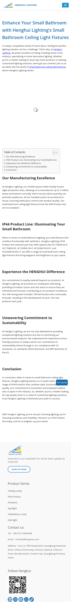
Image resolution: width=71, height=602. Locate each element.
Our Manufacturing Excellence (20, 156)
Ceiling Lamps (15, 490)
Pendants (12, 502)
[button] (53, 152)
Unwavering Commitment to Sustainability (26, 166)
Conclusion (11, 169)
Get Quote (62, 382)
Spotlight (12, 508)
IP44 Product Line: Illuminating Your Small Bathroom (31, 160)
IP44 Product (14, 496)
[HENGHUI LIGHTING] (8, 5)
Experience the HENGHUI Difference (23, 163)
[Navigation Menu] (65, 5)
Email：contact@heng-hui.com (23, 539)
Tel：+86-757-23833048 (20, 533)
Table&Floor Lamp (17, 514)
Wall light (12, 520)
